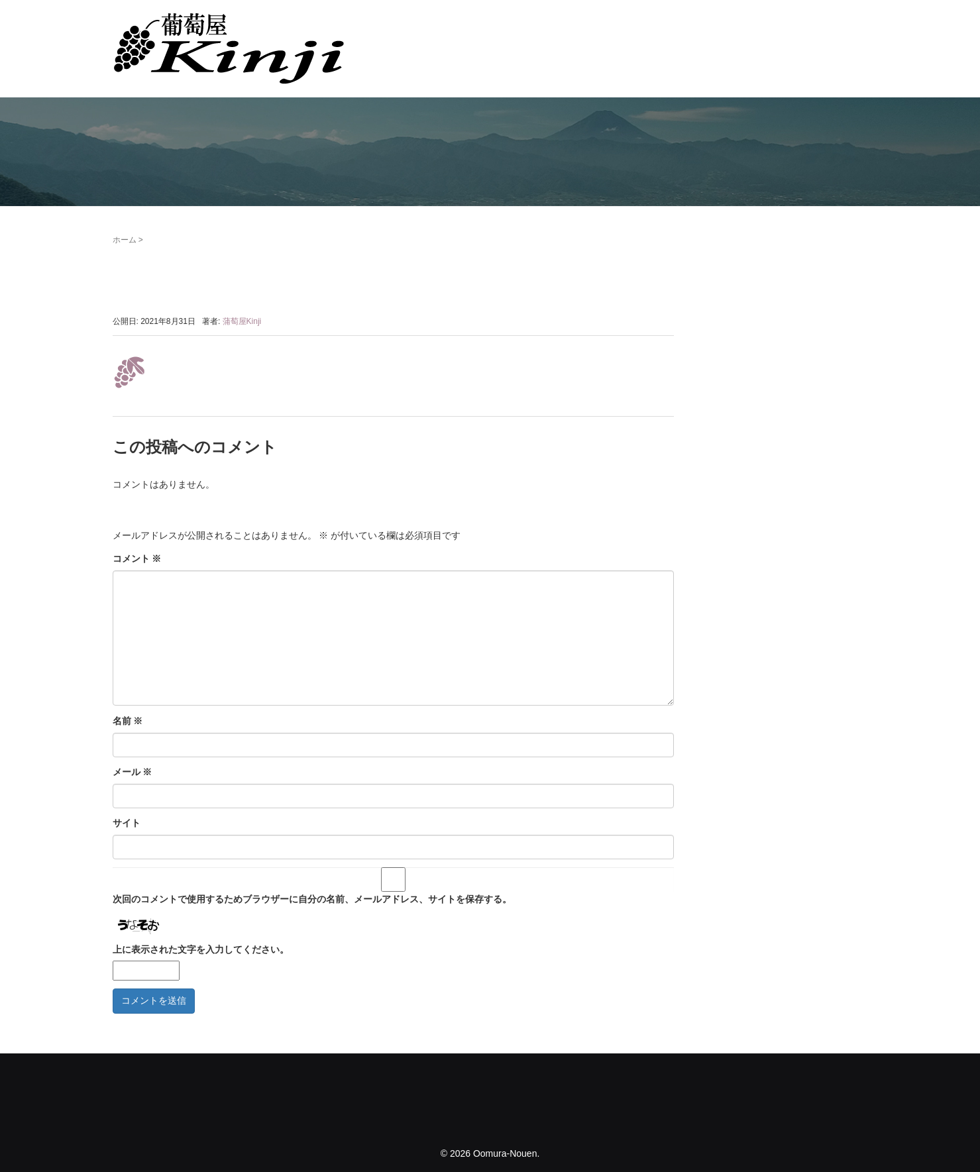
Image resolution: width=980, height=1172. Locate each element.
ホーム (124, 239)
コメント (137, 558)
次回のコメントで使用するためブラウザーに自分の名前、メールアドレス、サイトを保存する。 (312, 899)
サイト (126, 823)
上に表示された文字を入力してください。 (201, 949)
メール (132, 772)
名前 (128, 721)
